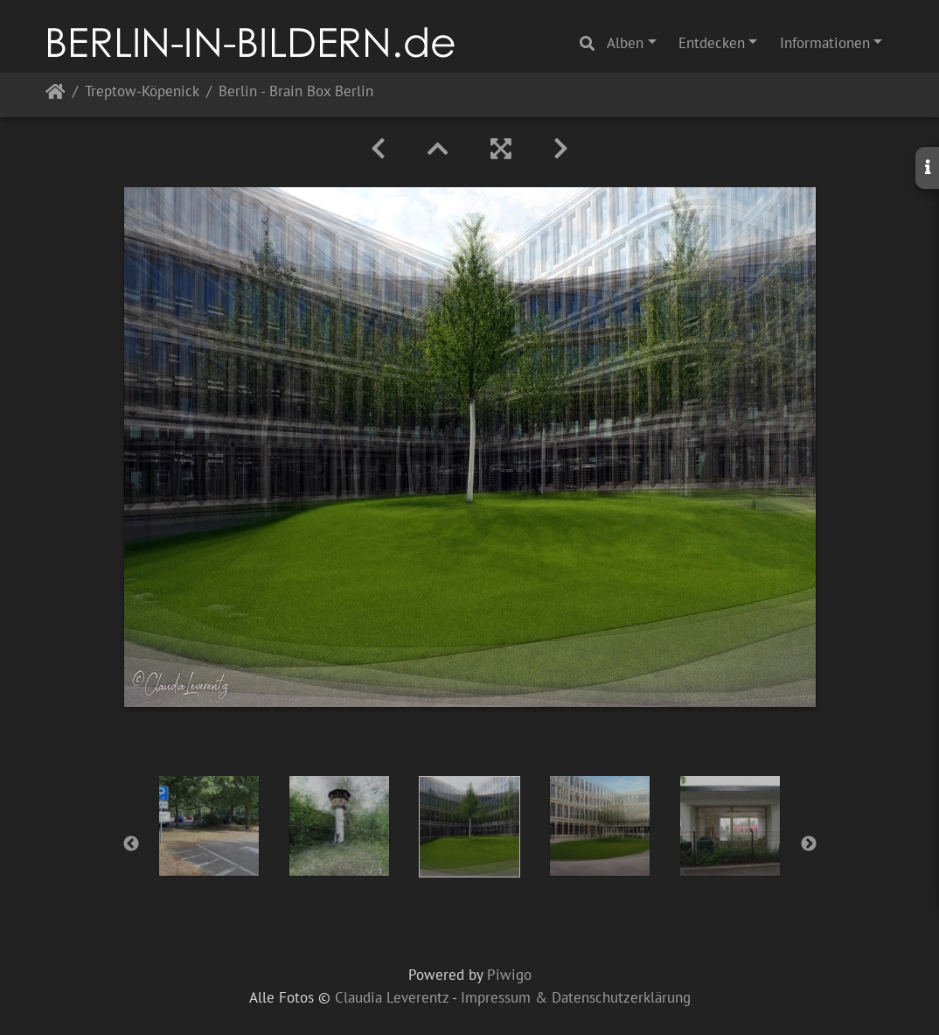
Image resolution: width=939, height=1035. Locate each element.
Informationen (825, 42)
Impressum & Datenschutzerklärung (576, 997)
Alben (625, 42)
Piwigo (509, 974)
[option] (209, 825)
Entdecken (711, 42)
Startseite (55, 95)
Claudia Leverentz (392, 997)
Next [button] (808, 844)
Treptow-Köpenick (142, 92)
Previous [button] (131, 844)
